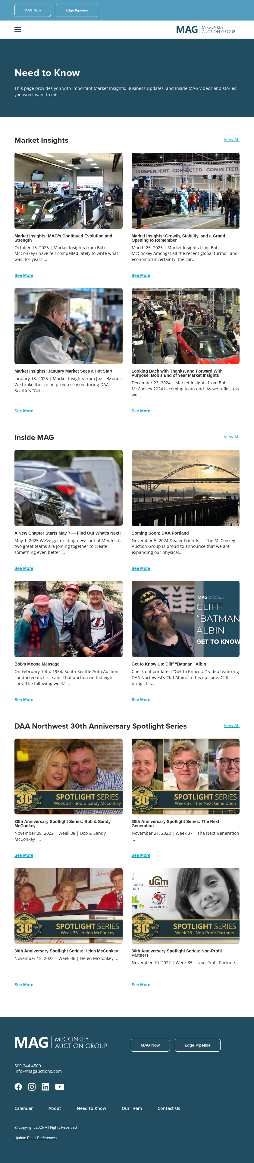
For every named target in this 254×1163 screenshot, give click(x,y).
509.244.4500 (27, 1066)
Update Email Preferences (35, 1138)
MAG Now (32, 10)
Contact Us (169, 1108)
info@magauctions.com (38, 1071)
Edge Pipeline (77, 10)
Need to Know (91, 1108)
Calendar (23, 1108)
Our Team (132, 1108)
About (55, 1108)
